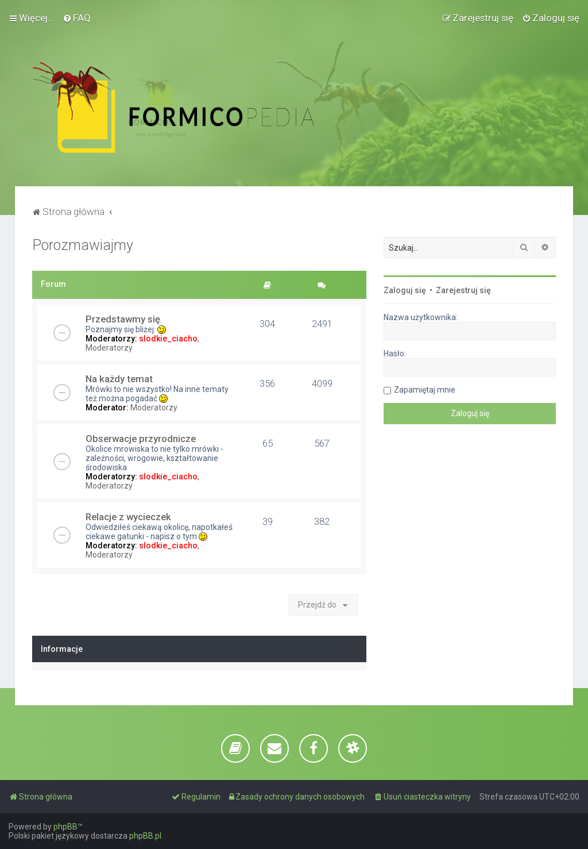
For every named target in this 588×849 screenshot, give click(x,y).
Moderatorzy (109, 347)
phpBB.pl (145, 835)
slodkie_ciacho (168, 338)
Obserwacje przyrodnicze (141, 438)
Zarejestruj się (463, 290)
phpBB (65, 826)
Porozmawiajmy (82, 245)
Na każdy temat (119, 379)
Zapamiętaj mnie (424, 389)
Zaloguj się (405, 290)
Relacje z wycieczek (128, 517)
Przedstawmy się (123, 319)
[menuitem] (77, 18)
